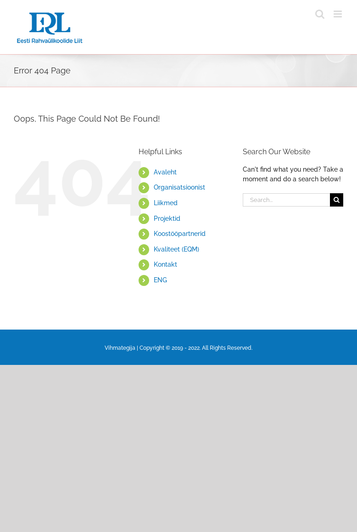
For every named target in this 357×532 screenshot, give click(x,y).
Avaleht (165, 172)
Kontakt (165, 264)
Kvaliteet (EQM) (176, 249)
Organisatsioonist (179, 187)
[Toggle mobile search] (319, 14)
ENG (160, 280)
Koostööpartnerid (180, 233)
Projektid (167, 218)
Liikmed (166, 203)
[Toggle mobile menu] (338, 14)
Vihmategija (120, 348)
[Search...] (286, 200)
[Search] (336, 200)
